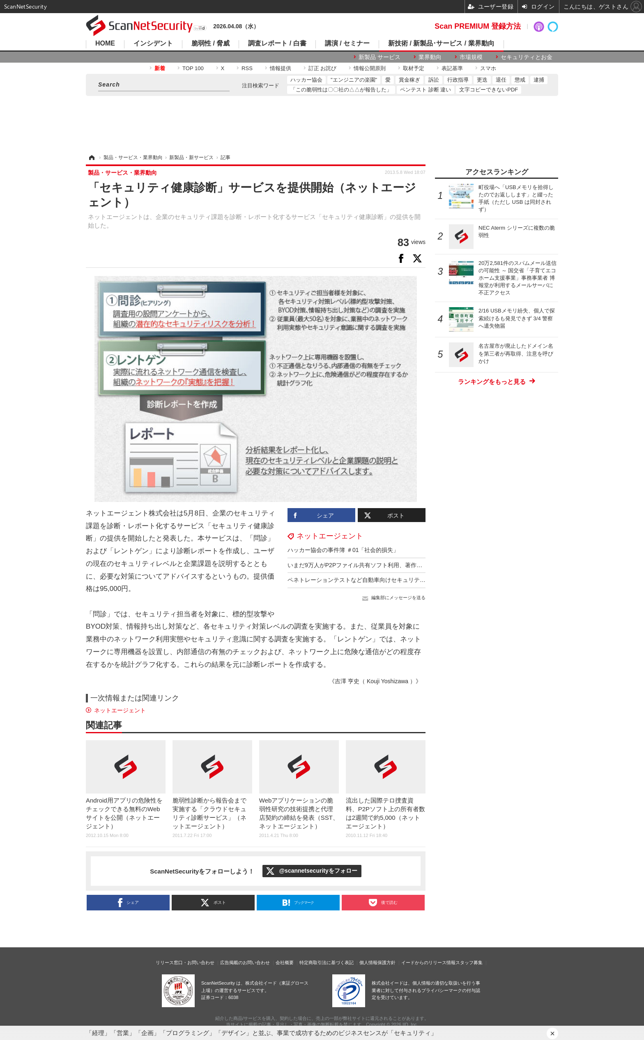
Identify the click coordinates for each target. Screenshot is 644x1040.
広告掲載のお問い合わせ (245, 962)
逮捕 (539, 80)
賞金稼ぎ (409, 80)
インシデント (153, 43)
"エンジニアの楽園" (354, 80)
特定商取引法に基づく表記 (326, 962)
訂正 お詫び (322, 68)
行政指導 (458, 80)
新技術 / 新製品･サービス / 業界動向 (441, 43)
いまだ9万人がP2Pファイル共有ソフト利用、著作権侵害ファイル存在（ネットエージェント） (409, 565)
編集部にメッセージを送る (398, 597)
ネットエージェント (330, 536)
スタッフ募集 (469, 962)
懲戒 (520, 80)
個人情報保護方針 (377, 962)
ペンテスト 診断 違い (425, 90)
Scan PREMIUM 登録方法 (478, 26)
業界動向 (430, 57)
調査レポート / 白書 (277, 43)
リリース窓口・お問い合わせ (185, 962)
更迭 (482, 80)
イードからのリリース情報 (428, 962)
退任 (501, 80)
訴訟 (433, 80)
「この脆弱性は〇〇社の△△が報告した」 (341, 90)
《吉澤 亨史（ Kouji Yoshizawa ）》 (375, 681)
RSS (247, 68)
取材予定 (413, 68)
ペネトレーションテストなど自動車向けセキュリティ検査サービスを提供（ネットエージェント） (414, 580)
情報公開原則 (370, 68)
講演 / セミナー (347, 43)
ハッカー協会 (306, 80)
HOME (105, 43)
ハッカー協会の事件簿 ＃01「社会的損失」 (343, 550)
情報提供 (280, 68)
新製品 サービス (379, 57)
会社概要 (285, 962)
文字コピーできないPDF (488, 90)
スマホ (488, 68)
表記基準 (452, 68)
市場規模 (471, 57)
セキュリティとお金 (526, 57)
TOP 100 (193, 68)
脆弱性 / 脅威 (210, 43)
